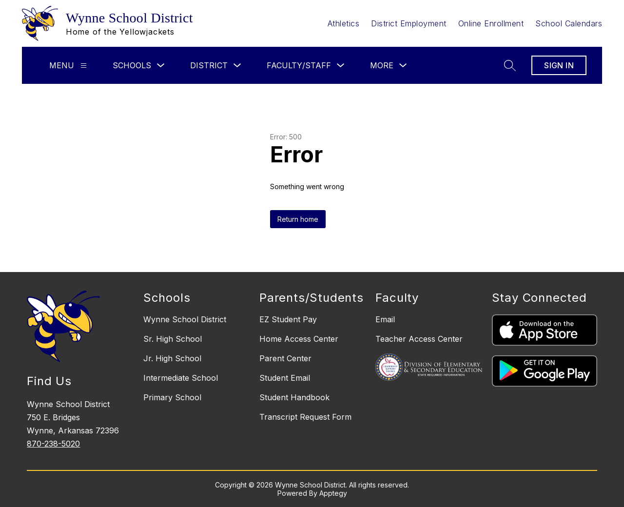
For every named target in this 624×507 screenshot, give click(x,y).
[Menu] (83, 65)
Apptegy (333, 493)
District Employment (409, 23)
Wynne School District (184, 319)
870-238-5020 (53, 443)
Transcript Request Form (305, 417)
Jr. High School (172, 358)
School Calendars (568, 23)
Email (385, 319)
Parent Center (285, 358)
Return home (297, 219)
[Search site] (510, 65)
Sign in (559, 65)
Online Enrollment (491, 23)
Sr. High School (172, 339)
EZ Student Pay (288, 319)
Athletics (344, 23)
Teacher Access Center (419, 339)
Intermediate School (180, 378)
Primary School (172, 397)
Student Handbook (294, 397)
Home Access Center (298, 339)
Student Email (284, 378)
